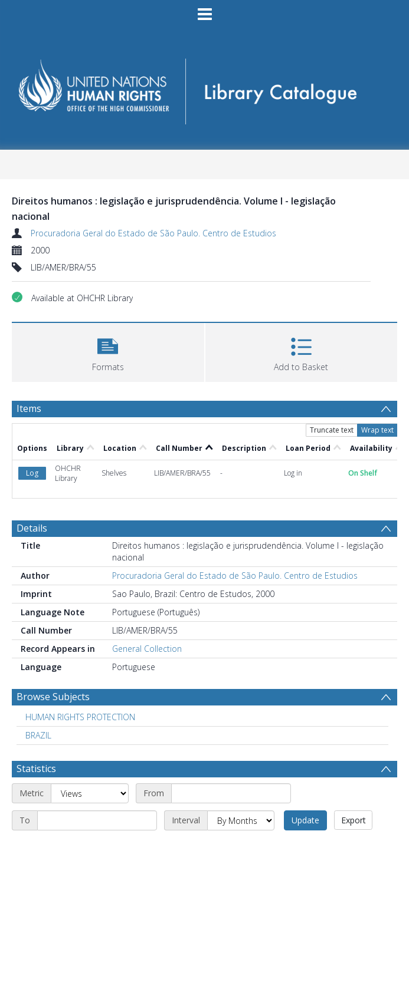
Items (29, 408)
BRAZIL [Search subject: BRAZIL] (38, 735)
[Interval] (240, 820)
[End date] (97, 820)
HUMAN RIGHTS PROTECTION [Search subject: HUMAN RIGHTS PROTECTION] (80, 717)
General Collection (147, 648)
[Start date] (231, 793)
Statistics (36, 768)
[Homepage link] (205, 87)
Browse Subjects (53, 696)
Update (305, 820)
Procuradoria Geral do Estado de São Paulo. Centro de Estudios (153, 233)
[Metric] (90, 793)
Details (32, 528)
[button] (108, 351)
